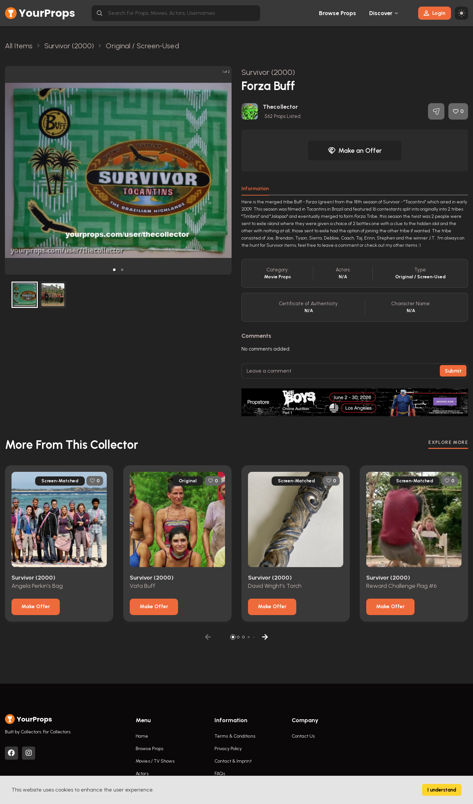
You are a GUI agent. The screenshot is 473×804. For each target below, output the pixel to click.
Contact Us (303, 736)
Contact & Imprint (233, 761)
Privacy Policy (228, 748)
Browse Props (337, 13)
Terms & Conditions (234, 736)
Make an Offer (355, 150)
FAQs (219, 773)
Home (142, 736)
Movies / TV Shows (155, 761)
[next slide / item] (227, 170)
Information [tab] (255, 189)
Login (434, 13)
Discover (381, 13)
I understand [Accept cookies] (441, 790)
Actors (142, 773)
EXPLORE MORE (448, 442)
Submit (453, 371)
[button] (114, 269)
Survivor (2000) (268, 72)
